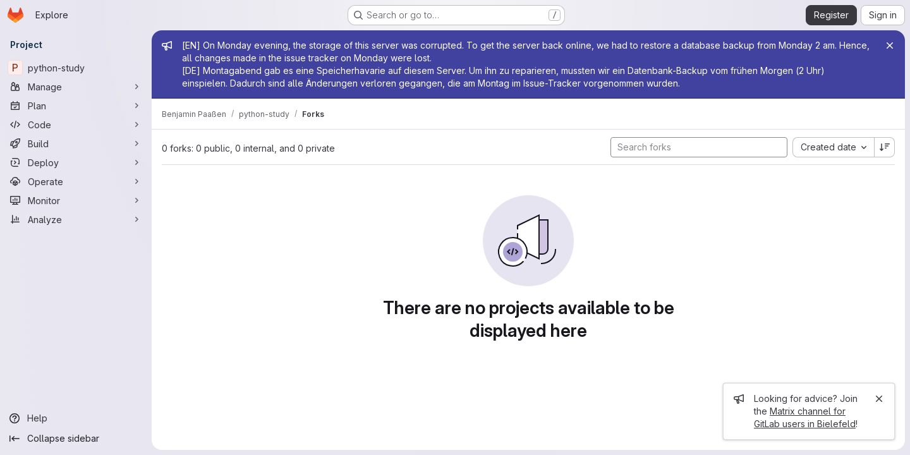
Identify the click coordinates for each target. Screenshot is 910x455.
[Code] (76, 124)
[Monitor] (76, 200)
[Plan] (76, 105)
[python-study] (76, 67)
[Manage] (76, 86)
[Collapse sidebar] (76, 438)
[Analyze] (76, 219)
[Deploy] (76, 162)
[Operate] (76, 181)
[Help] (76, 418)
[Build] (76, 143)
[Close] (889, 45)
